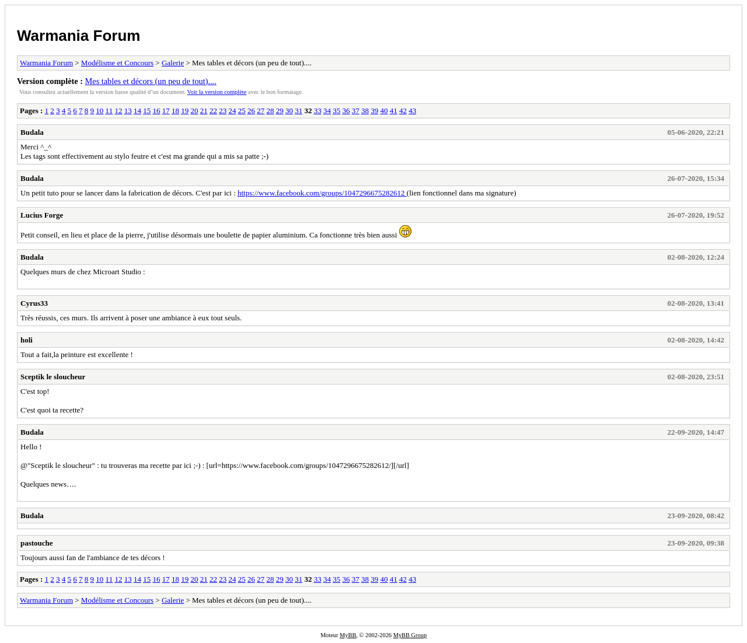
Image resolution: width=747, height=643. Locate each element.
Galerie (173, 62)
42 (403, 110)
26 (251, 110)
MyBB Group (410, 635)
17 (166, 110)
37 (355, 110)
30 (289, 110)
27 (260, 110)
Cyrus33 (34, 303)
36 (346, 110)
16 (156, 110)
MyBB (348, 635)
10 (99, 110)
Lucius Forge (41, 215)
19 (185, 110)
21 (204, 110)
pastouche (36, 543)
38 (365, 110)
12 (118, 110)
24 (232, 110)
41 (393, 110)
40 (384, 110)
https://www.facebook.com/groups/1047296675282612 (322, 192)
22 (213, 110)
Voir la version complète (217, 92)
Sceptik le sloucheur (52, 376)
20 (194, 110)
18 (175, 110)
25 (242, 110)
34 (327, 110)
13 (128, 110)
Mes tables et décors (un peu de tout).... (151, 81)
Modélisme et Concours (117, 62)
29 (280, 110)
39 (374, 110)
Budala (32, 132)
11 (109, 110)
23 (222, 110)
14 (137, 110)
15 (147, 110)
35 (336, 110)
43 (412, 110)
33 (318, 110)
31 (298, 110)
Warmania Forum (78, 35)
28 (270, 110)
